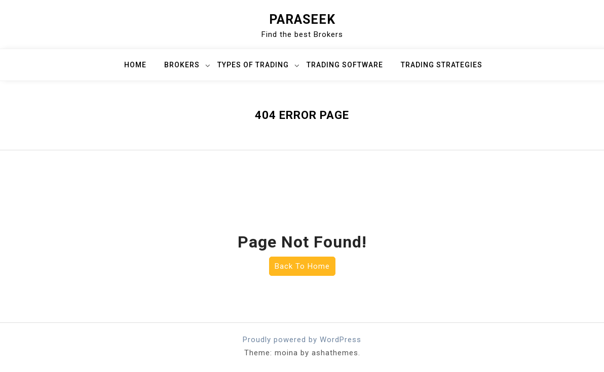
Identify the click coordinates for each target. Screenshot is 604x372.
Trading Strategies (441, 65)
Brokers (182, 65)
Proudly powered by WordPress (302, 339)
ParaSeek (302, 19)
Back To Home (302, 266)
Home (135, 65)
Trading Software (345, 65)
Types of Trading (253, 65)
